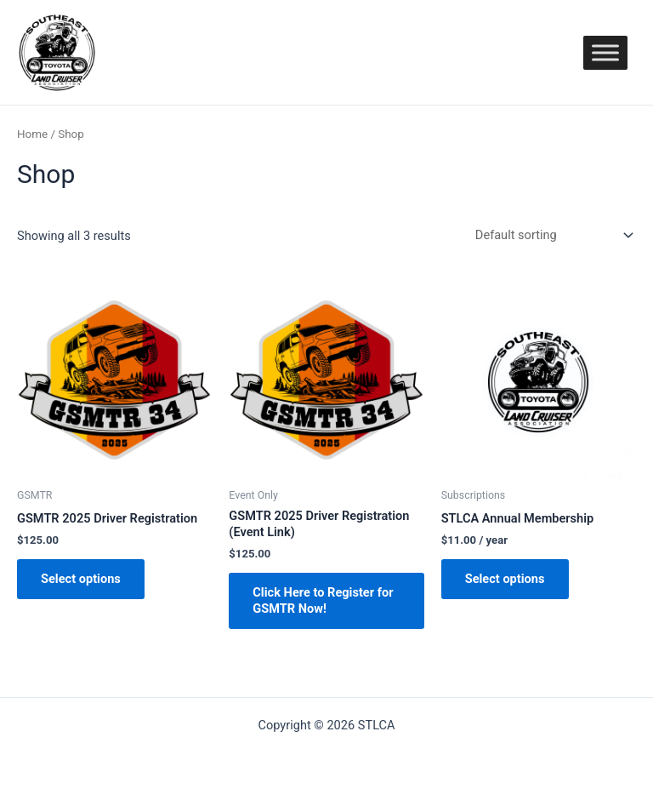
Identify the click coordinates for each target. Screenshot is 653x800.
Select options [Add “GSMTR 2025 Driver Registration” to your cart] (81, 578)
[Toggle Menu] (605, 52)
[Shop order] (550, 235)
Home (32, 134)
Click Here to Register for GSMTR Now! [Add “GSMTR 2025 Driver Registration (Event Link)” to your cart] (323, 600)
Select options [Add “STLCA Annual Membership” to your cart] (505, 578)
